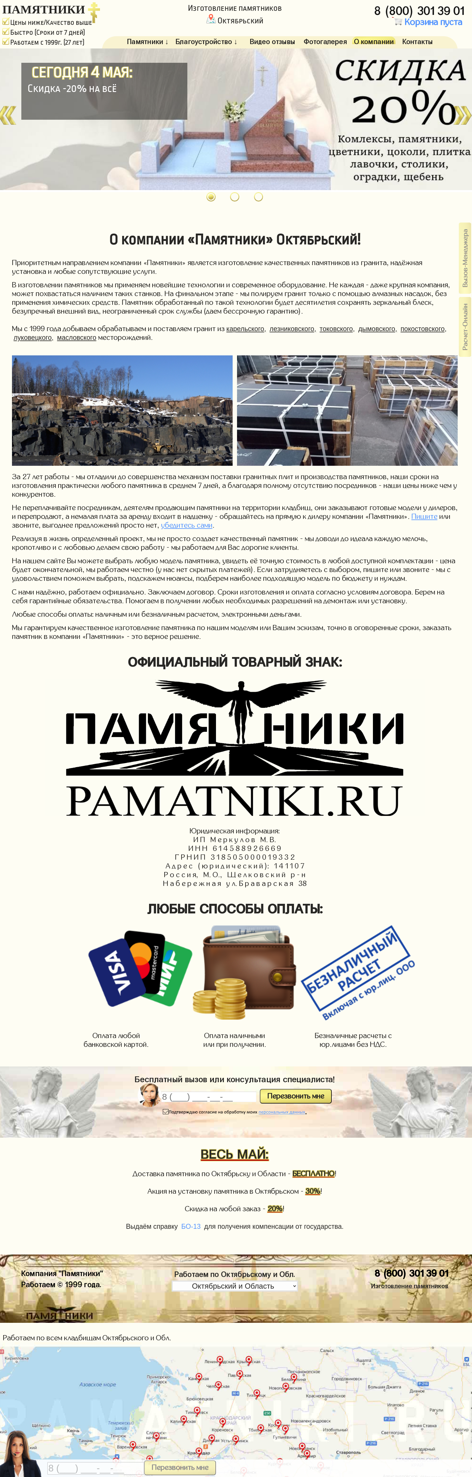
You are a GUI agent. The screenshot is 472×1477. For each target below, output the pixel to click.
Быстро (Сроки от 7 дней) (43, 32)
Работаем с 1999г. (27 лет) (43, 42)
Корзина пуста (427, 22)
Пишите (425, 516)
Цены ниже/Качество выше (47, 22)
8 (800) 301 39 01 (420, 9)
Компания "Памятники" (62, 1272)
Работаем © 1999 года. (61, 1283)
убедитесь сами (186, 525)
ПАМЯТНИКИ (43, 9)
